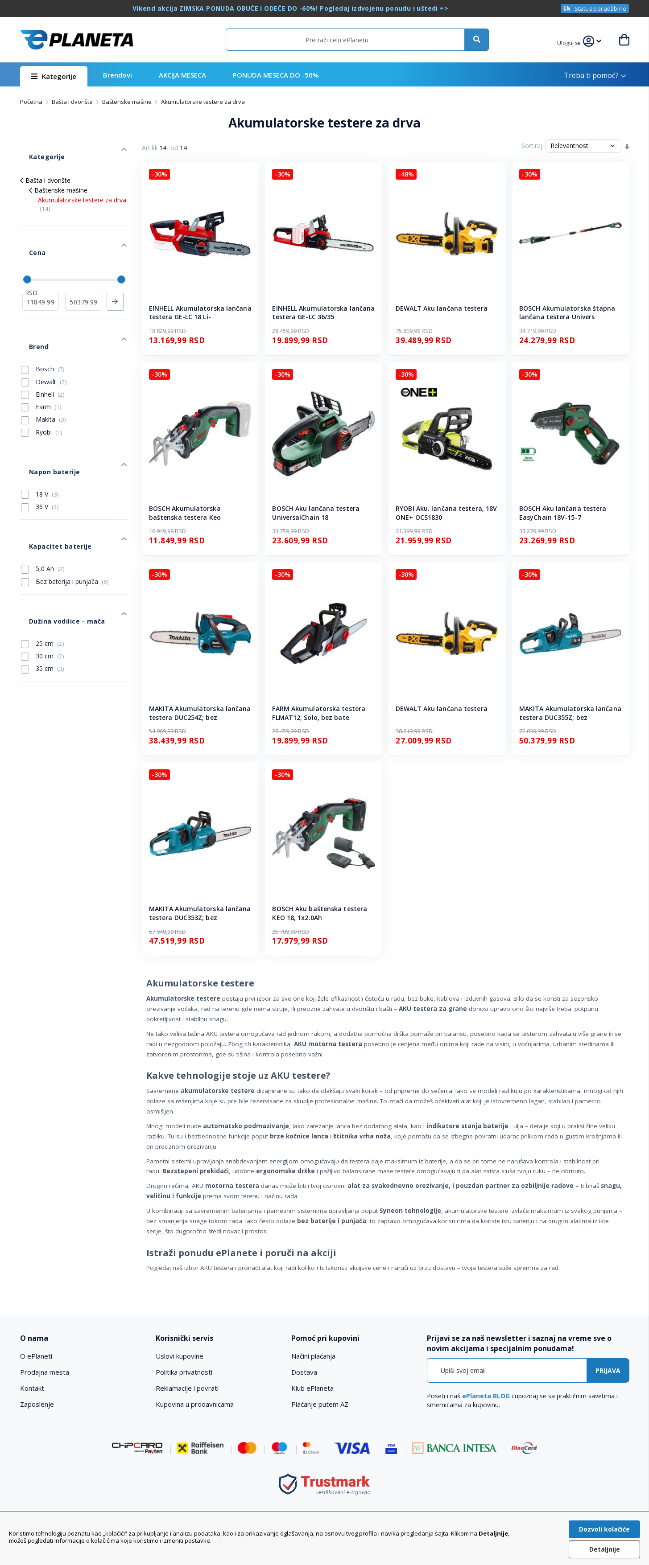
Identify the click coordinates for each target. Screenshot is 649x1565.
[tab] (82, 1338)
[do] (83, 270)
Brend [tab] (29, 306)
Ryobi (41, 387)
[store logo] (76, 39)
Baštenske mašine (127, 102)
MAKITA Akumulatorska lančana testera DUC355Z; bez (570, 713)
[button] (574, 42)
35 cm (42, 583)
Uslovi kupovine (179, 1355)
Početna (32, 102)
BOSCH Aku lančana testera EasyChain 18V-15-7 (563, 513)
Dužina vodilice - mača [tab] (55, 541)
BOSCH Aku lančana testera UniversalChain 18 (316, 513)
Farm (41, 362)
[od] (40, 270)
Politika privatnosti (184, 1372)
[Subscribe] (608, 1370)
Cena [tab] (28, 230)
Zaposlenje (37, 1404)
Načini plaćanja (313, 1355)
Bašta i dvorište (73, 102)
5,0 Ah (43, 497)
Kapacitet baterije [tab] (49, 479)
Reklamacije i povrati (187, 1388)
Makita (43, 374)
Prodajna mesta (44, 1372)
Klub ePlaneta (312, 1388)
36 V (40, 448)
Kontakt (32, 1388)
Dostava (304, 1372)
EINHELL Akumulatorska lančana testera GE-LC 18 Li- (200, 312)
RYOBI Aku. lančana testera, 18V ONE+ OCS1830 (446, 513)
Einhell (43, 349)
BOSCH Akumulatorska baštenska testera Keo (185, 513)
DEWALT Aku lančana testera (442, 308)
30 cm (42, 571)
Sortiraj (531, 145)
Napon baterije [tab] (44, 418)
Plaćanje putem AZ (319, 1404)
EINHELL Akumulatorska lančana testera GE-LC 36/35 (323, 312)
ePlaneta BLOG (486, 1396)
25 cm (42, 559)
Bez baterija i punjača (65, 510)
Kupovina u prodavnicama (195, 1404)
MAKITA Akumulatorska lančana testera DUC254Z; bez (200, 713)
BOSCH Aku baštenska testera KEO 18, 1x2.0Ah (319, 913)
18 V (40, 436)
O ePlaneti (36, 1355)
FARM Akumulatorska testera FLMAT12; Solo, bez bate (318, 713)
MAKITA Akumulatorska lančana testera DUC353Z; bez (200, 913)
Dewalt (44, 337)
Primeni (115, 270)
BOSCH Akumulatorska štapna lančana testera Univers (567, 312)
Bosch (43, 324)
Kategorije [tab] (37, 148)
